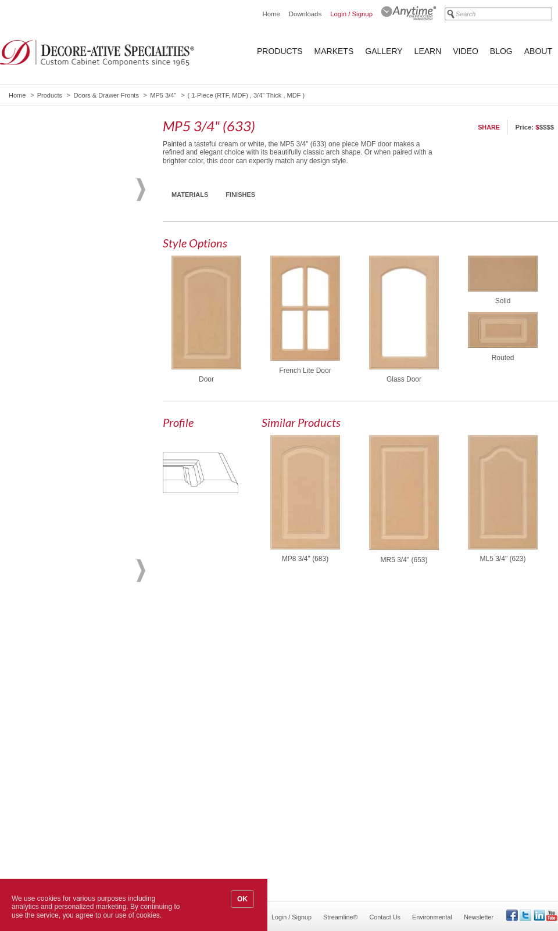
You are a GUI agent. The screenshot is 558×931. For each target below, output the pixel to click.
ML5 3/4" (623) (503, 559)
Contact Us (385, 917)
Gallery (383, 51)
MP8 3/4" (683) (305, 559)
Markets (334, 51)
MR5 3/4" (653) (404, 560)
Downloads (305, 13)
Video (465, 51)
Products (280, 51)
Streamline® (340, 917)
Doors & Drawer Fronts (105, 95)
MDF (294, 95)
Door (206, 379)
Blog (501, 51)
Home (271, 13)
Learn (428, 51)
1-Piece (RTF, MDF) (219, 95)
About (538, 51)
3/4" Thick (267, 95)
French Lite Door (305, 370)
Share (489, 127)
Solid (503, 301)
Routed (503, 358)
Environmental (432, 917)
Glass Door (404, 379)
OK (242, 899)
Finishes (240, 194)
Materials (189, 194)
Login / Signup (351, 13)
